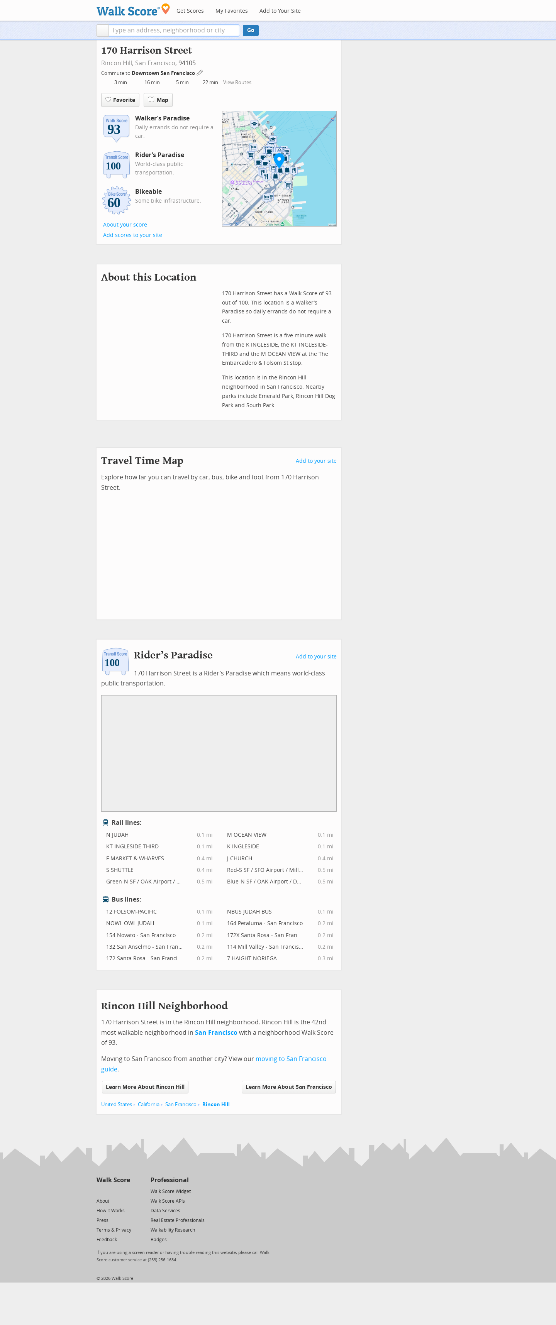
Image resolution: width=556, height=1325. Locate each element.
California (148, 1104)
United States (116, 1104)
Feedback (107, 1239)
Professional (170, 1180)
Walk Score (113, 1180)
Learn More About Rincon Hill (145, 1087)
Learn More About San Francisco (289, 1087)
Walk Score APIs (168, 1201)
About (103, 1201)
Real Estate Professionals (178, 1220)
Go (250, 30)
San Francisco (155, 63)
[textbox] (174, 30)
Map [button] (158, 99)
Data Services (165, 1210)
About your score (125, 225)
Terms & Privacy (114, 1230)
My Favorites (231, 11)
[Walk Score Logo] (133, 9)
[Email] (124, 1190)
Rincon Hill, (117, 63)
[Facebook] (112, 1190)
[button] (102, 30)
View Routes (237, 82)
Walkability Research (173, 1230)
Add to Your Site (280, 11)
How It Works (111, 1210)
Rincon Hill (216, 1104)
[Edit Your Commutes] (200, 72)
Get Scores (190, 11)
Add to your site (316, 461)
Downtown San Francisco (164, 73)
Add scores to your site (132, 235)
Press (102, 1220)
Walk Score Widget (171, 1191)
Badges (159, 1239)
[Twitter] (101, 1190)
